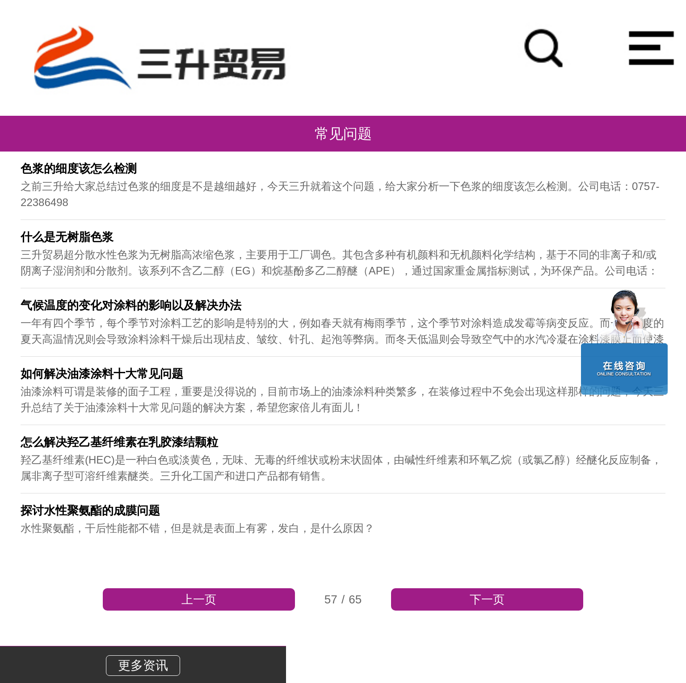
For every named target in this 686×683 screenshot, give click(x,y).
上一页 (198, 599)
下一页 (487, 599)
